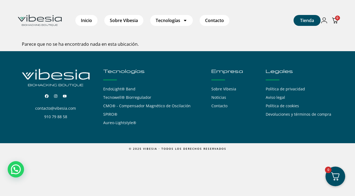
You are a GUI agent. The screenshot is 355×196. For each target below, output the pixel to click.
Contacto (214, 20)
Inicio (86, 20)
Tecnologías (171, 20)
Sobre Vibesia (124, 20)
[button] (16, 169)
